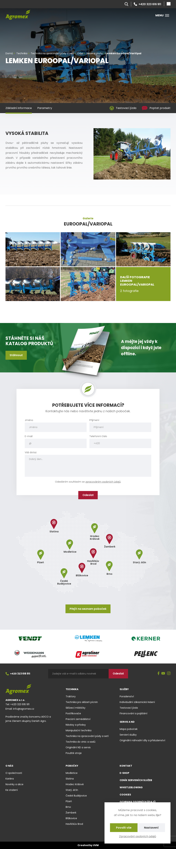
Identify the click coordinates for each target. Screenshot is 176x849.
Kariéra (10, 778)
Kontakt (126, 765)
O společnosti (14, 773)
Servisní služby (128, 734)
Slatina (70, 778)
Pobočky (72, 765)
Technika (72, 689)
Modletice (72, 773)
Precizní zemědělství (78, 719)
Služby (124, 689)
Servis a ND (127, 722)
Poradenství (127, 696)
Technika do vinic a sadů (80, 741)
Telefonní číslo (98, 436)
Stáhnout (16, 355)
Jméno (29, 420)
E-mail (28, 436)
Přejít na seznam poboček (88, 609)
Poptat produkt (156, 108)
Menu (162, 15)
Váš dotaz (31, 452)
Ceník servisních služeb (136, 780)
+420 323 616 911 (147, 4)
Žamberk (71, 812)
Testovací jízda (123, 108)
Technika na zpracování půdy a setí (87, 736)
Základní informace (19, 108)
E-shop (124, 773)
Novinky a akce (14, 784)
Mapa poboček (129, 729)
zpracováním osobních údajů (103, 481)
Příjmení (94, 420)
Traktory (71, 696)
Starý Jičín (72, 790)
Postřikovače (73, 713)
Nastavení (151, 828)
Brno (68, 807)
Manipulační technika (78, 730)
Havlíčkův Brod (74, 824)
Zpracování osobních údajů (137, 836)
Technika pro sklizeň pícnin (82, 702)
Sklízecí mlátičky (75, 707)
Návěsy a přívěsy (76, 724)
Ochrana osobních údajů (138, 802)
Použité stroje (74, 753)
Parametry (44, 108)
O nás (9, 765)
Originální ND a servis (78, 747)
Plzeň (69, 801)
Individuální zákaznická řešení (137, 702)
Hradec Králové (75, 784)
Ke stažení (12, 790)
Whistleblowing (131, 787)
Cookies (125, 794)
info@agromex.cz (23, 709)
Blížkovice (71, 818)
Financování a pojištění (133, 713)
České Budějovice (76, 795)
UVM (96, 845)
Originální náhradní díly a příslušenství (142, 740)
